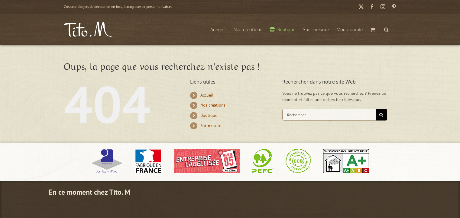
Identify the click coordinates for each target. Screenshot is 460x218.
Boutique (208, 115)
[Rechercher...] (329, 115)
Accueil (206, 95)
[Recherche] (381, 115)
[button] (394, 29)
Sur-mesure (210, 125)
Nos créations (212, 105)
